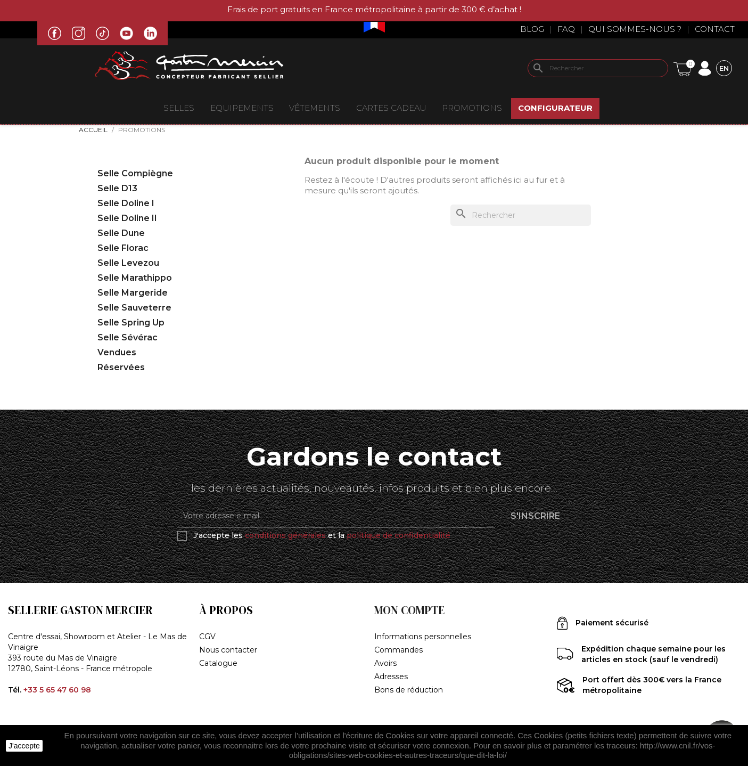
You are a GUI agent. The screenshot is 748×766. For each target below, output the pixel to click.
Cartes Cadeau (391, 108)
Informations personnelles (422, 636)
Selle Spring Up (131, 322)
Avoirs (385, 663)
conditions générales (285, 535)
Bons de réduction (408, 690)
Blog (532, 29)
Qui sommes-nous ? (634, 29)
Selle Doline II (127, 218)
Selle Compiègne (135, 173)
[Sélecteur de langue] (724, 68)
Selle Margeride (132, 293)
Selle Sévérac (127, 337)
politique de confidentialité (398, 535)
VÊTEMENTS (314, 108)
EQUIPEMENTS (242, 108)
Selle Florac (123, 248)
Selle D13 (117, 188)
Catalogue (218, 663)
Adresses (391, 676)
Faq (566, 29)
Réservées (121, 367)
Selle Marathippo (134, 278)
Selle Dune (121, 233)
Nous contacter (228, 650)
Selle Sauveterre (134, 308)
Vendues (116, 352)
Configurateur (555, 108)
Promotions (472, 108)
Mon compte (409, 610)
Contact (715, 29)
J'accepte (24, 745)
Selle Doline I (125, 203)
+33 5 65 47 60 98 (57, 690)
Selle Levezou (128, 263)
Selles (178, 108)
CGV (207, 636)
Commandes (398, 650)
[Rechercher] (598, 68)
